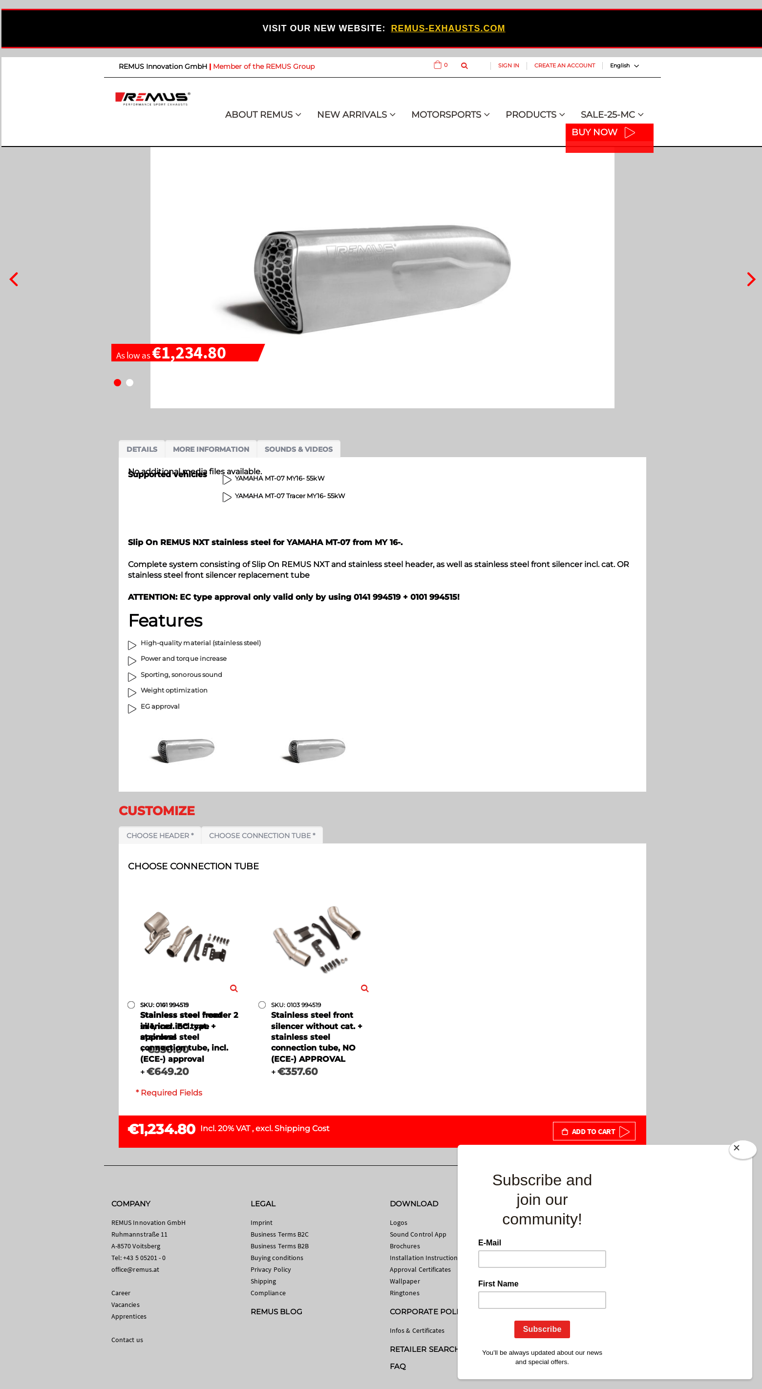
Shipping (263, 1281)
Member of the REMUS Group (264, 66)
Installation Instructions (425, 1257)
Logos (398, 1222)
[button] (117, 382)
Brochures (405, 1246)
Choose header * (160, 835)
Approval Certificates (420, 1269)
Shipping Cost (302, 1128)
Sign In (508, 65)
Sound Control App (418, 1234)
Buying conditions (277, 1257)
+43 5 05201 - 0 (144, 1257)
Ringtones (405, 1292)
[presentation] (13, 278)
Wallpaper (405, 1281)
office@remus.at (135, 1269)
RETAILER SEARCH (425, 1349)
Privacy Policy (271, 1269)
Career (120, 1292)
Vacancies (125, 1304)
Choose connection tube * (262, 835)
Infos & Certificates (417, 1330)
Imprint (262, 1222)
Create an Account (564, 65)
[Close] (743, 1151)
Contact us (127, 1339)
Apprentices (129, 1316)
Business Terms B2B (280, 1246)
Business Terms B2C (280, 1234)
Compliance (268, 1292)
